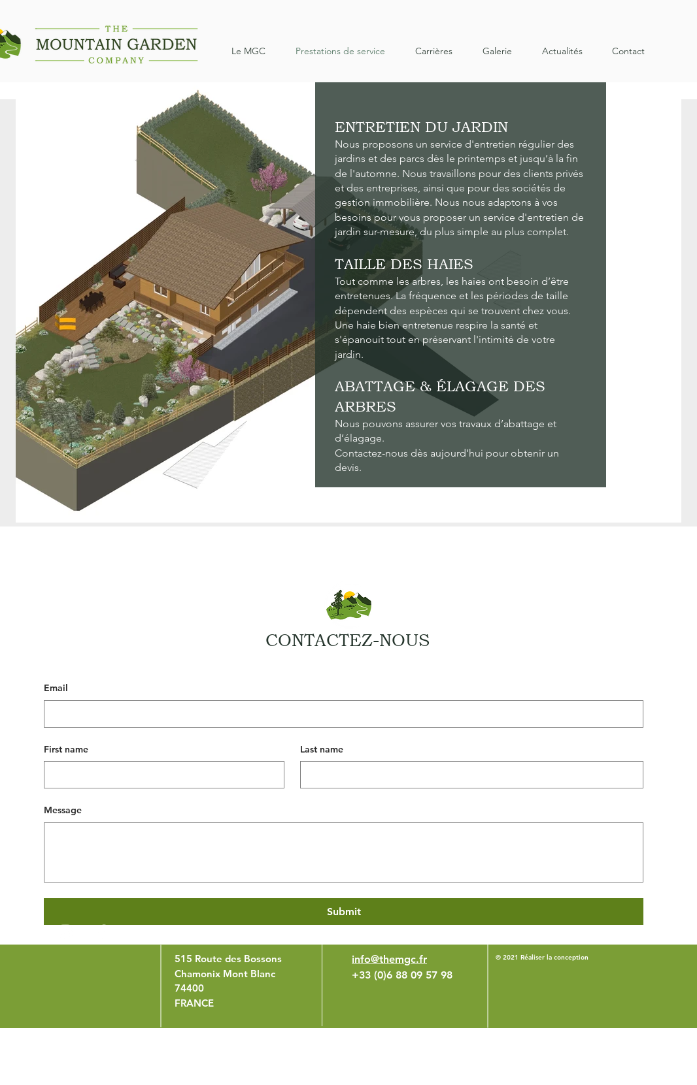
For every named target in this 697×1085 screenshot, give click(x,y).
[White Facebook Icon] (102, 931)
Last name (321, 749)
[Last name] (468, 775)
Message (63, 810)
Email (56, 688)
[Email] (339, 714)
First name (66, 749)
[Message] (343, 852)
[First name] (160, 775)
